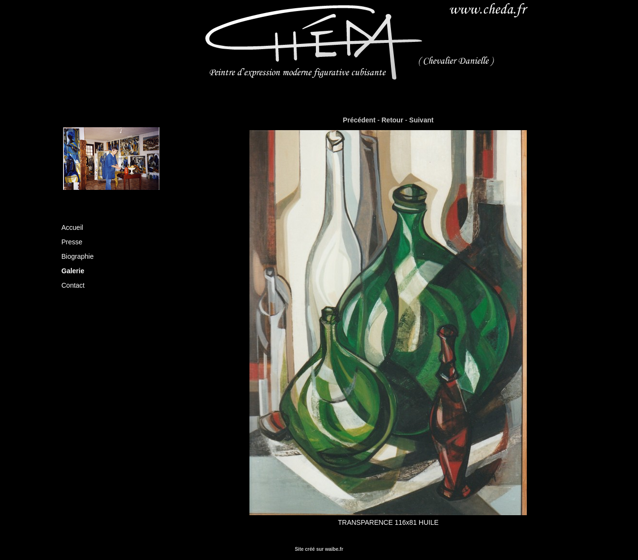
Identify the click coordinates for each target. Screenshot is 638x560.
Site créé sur (319, 549)
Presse (72, 242)
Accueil (72, 227)
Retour (392, 120)
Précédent (359, 120)
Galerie (73, 271)
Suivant (421, 120)
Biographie (78, 256)
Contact (73, 285)
